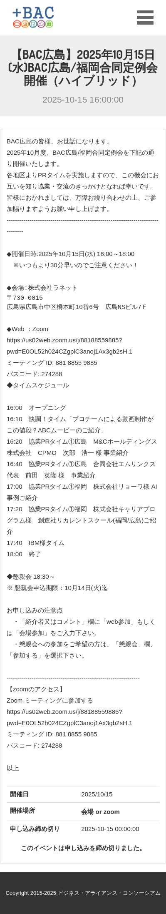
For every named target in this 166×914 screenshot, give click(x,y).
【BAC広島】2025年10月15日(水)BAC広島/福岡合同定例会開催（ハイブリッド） (83, 67)
